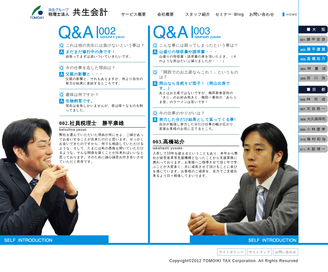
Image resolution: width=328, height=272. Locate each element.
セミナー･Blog (229, 14)
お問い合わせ (261, 14)
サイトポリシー (231, 252)
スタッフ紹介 (197, 14)
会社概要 (165, 14)
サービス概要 (133, 14)
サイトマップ (259, 252)
